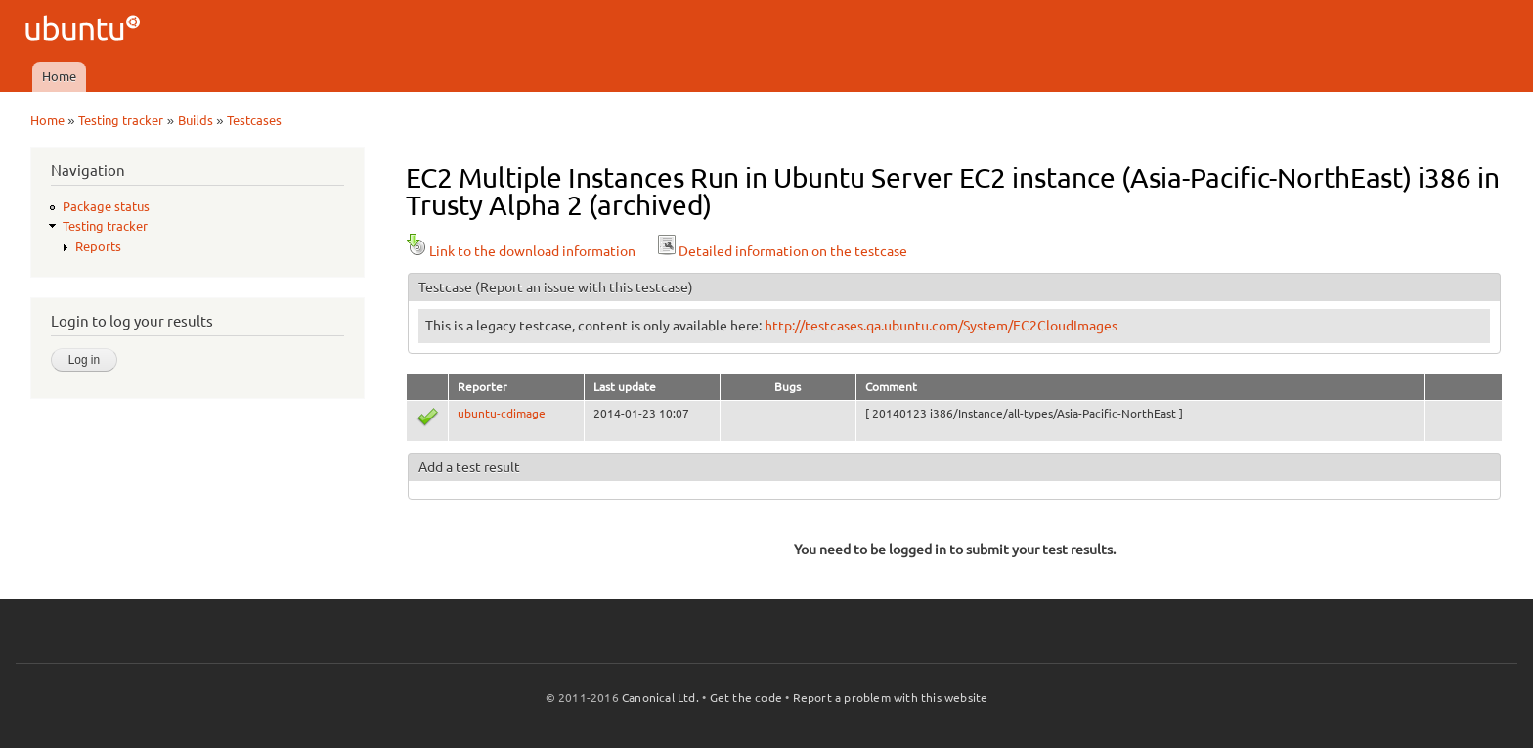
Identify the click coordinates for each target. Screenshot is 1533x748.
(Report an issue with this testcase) (584, 287)
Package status (106, 206)
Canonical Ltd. (660, 697)
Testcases (254, 120)
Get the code (746, 697)
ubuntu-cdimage (502, 413)
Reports (98, 246)
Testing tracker (120, 120)
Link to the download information (520, 251)
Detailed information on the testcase (781, 251)
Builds (195, 120)
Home (59, 76)
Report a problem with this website (890, 697)
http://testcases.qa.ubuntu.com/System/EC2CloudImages (941, 325)
